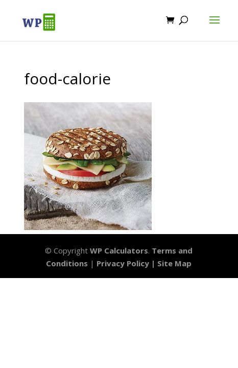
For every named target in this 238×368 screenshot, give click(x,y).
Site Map (174, 263)
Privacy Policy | (127, 263)
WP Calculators (119, 250)
